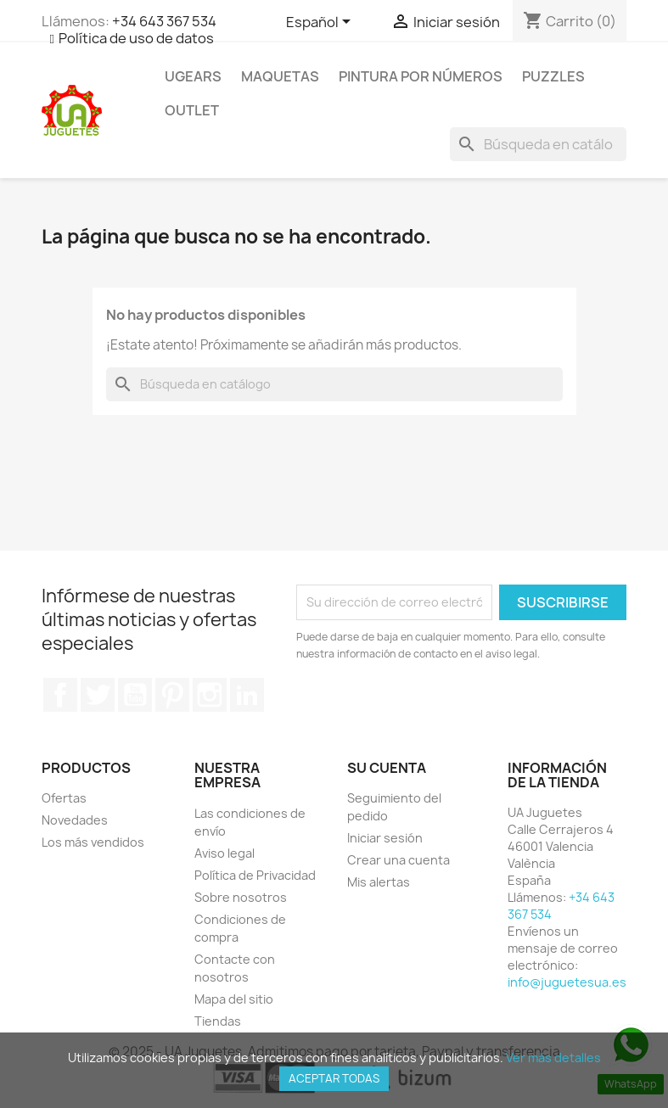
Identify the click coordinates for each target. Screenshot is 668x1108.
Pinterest (172, 695)
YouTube (135, 695)
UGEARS (193, 76)
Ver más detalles (553, 1057)
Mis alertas (378, 882)
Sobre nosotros (240, 897)
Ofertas (64, 798)
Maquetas (280, 76)
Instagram (210, 695)
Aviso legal (224, 853)
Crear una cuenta (398, 860)
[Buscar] (538, 144)
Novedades (75, 820)
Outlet (192, 110)
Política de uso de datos (136, 38)
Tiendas (217, 1021)
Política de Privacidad (255, 875)
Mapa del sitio (233, 999)
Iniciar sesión (385, 838)
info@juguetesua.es (567, 982)
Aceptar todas (334, 1078)
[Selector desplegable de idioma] (321, 23)
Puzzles (553, 76)
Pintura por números (420, 76)
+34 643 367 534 (164, 21)
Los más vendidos (93, 842)
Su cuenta (386, 767)
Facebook (60, 695)
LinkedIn (247, 695)
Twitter (98, 695)
